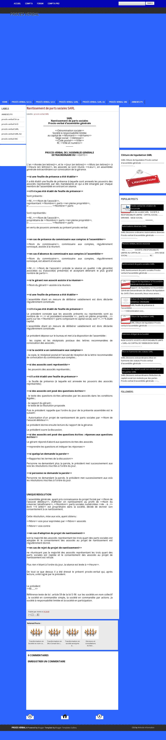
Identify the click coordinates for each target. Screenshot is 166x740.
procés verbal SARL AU (94, 102)
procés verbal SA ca (22, 102)
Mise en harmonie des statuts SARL (137, 351)
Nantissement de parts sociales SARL (51, 108)
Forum (40, 3)
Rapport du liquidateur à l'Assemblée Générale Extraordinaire (146, 283)
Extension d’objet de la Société (135, 334)
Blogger (41, 728)
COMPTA (29, 3)
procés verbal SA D (45, 102)
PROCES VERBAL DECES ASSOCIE (136, 243)
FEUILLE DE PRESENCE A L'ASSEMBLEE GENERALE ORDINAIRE (146, 300)
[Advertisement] (69, 54)
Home (4, 102)
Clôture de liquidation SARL (136, 155)
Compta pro (53, 3)
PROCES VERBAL (24, 14)
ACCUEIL (17, 3)
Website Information (146, 727)
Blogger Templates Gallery (66, 728)
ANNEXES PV (137, 102)
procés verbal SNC (118, 102)
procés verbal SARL (68, 102)
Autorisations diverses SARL (134, 226)
